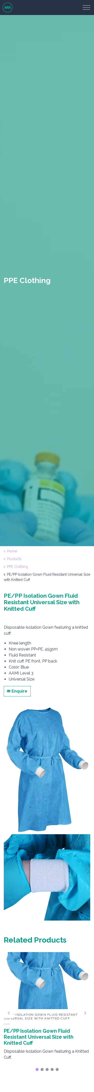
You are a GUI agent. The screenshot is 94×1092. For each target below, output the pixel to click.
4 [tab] (52, 1069)
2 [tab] (42, 1069)
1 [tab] (37, 1069)
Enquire (17, 691)
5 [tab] (57, 1069)
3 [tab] (47, 1069)
